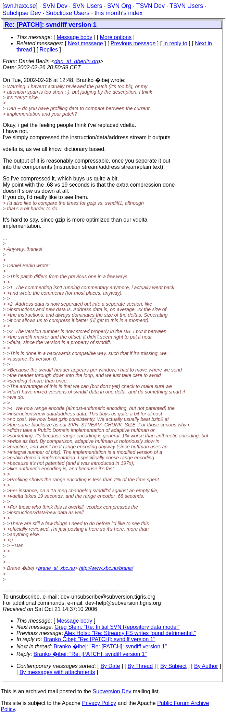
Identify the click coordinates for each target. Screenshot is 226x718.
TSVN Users (186, 5)
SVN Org (119, 5)
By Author (206, 666)
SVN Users (87, 5)
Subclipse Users (67, 13)
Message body (74, 37)
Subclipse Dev (21, 13)
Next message (85, 43)
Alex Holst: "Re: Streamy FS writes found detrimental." (130, 633)
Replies (49, 49)
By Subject (173, 666)
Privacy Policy (99, 703)
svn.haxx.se (20, 5)
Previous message (133, 43)
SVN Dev (54, 5)
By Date (110, 666)
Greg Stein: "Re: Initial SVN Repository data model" (116, 627)
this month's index (118, 13)
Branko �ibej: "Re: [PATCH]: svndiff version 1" (110, 646)
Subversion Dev (112, 691)
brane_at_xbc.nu (56, 568)
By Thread (140, 666)
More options (116, 37)
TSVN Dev (150, 5)
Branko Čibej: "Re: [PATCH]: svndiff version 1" (99, 639)
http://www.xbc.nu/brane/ (106, 568)
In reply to (175, 43)
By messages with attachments (57, 672)
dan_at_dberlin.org (77, 61)
